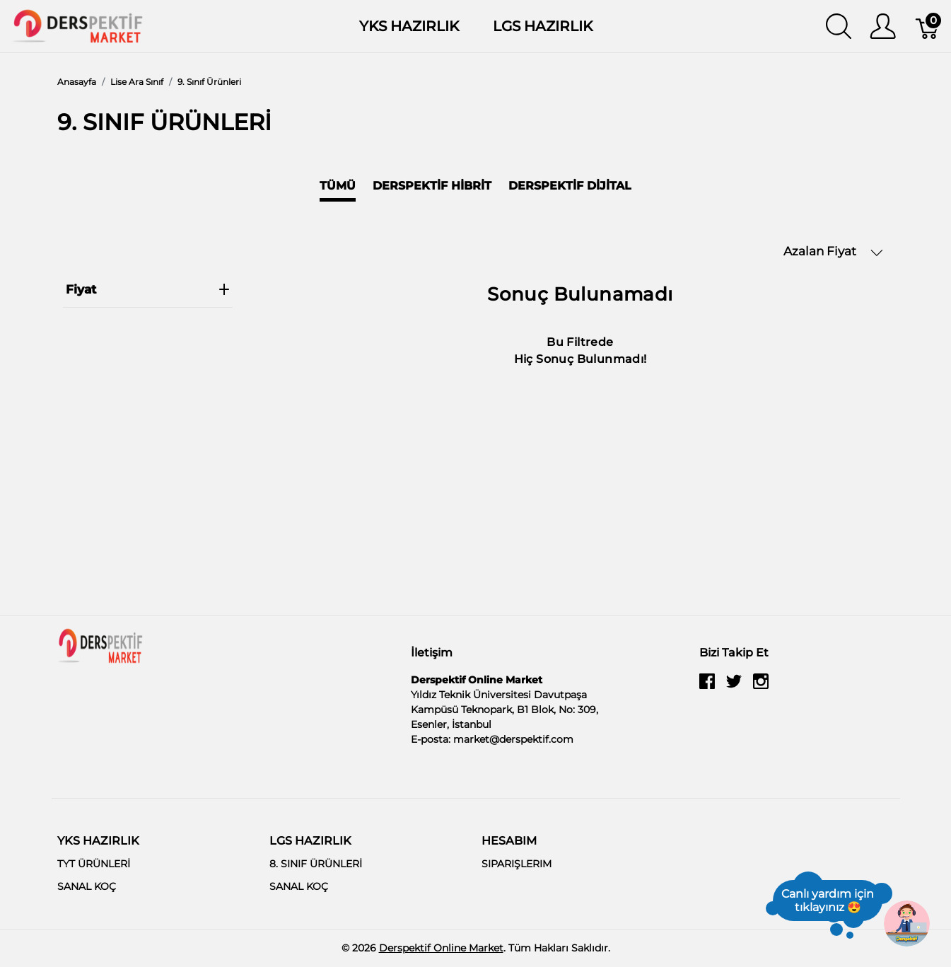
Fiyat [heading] (148, 289)
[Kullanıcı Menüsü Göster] (882, 26)
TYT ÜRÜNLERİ (93, 863)
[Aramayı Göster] (838, 26)
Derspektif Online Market (441, 948)
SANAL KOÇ (86, 886)
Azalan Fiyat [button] (833, 251)
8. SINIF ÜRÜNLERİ (315, 863)
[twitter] (733, 687)
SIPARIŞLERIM (517, 863)
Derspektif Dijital (569, 185)
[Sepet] (928, 26)
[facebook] (707, 687)
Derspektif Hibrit (432, 185)
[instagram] (760, 687)
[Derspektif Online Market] (77, 25)
